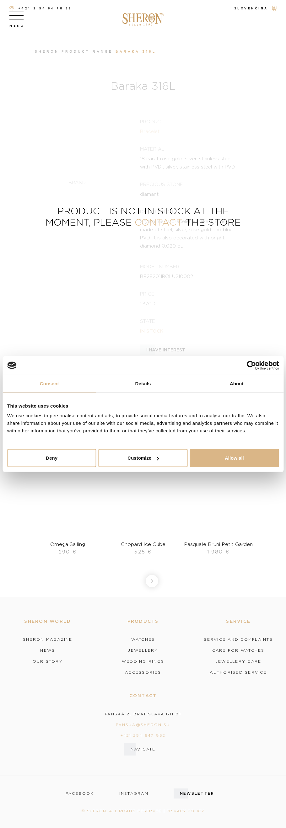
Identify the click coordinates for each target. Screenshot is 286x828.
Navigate (143, 749)
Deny (51, 458)
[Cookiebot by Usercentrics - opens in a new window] (251, 365)
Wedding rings (143, 661)
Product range (87, 52)
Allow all (234, 458)
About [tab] (237, 383)
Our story (48, 661)
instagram (133, 793)
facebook (80, 793)
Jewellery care (238, 661)
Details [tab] (143, 383)
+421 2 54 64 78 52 (40, 9)
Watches (143, 639)
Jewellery (143, 650)
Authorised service (238, 672)
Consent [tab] (49, 383)
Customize (143, 458)
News (47, 650)
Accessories (143, 672)
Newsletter (197, 793)
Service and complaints (238, 639)
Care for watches (238, 650)
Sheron (47, 52)
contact (158, 222)
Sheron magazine (48, 639)
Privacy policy (186, 811)
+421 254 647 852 (143, 735)
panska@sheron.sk (143, 724)
